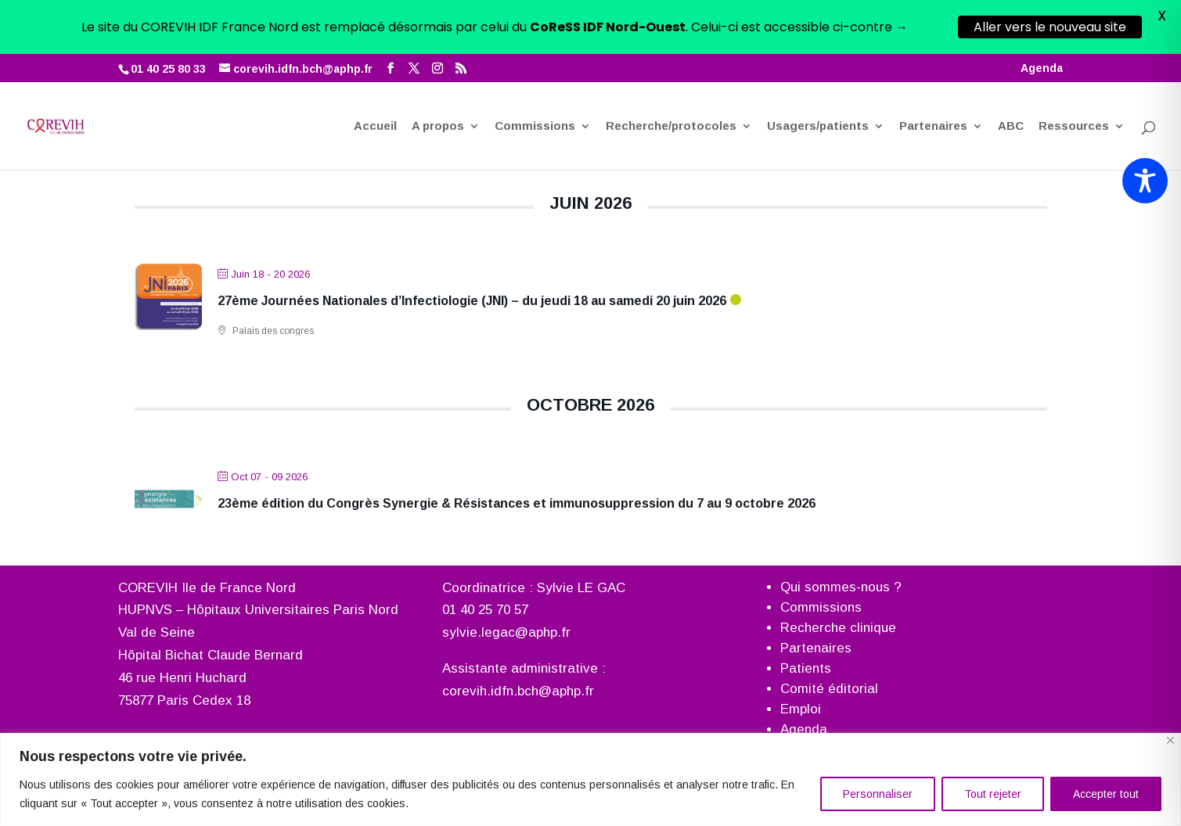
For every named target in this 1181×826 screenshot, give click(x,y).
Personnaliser (878, 794)
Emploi (800, 708)
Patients (805, 667)
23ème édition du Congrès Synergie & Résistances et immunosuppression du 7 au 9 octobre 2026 (517, 502)
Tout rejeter (992, 794)
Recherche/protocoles (671, 72)
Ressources (1074, 72)
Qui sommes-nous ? (841, 586)
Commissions (535, 72)
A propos (438, 72)
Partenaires (933, 72)
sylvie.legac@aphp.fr (506, 632)
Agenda (1042, 14)
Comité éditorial (829, 688)
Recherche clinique (838, 627)
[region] (590, 779)
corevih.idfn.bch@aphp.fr (518, 691)
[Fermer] (1170, 740)
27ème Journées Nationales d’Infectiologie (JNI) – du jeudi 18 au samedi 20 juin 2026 (472, 300)
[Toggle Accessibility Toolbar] (1145, 180)
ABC (1011, 72)
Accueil (375, 72)
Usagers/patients (818, 72)
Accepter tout (1106, 794)
